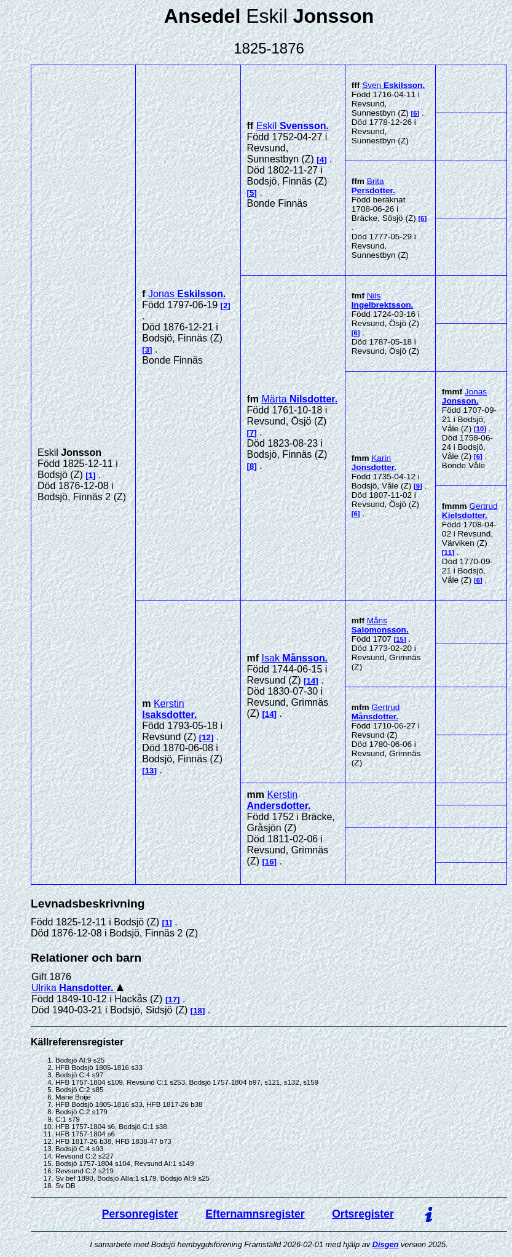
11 (448, 552)
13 (149, 770)
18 (197, 1010)
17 (172, 999)
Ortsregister (363, 1214)
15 (400, 639)
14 (310, 680)
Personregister (140, 1214)
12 (206, 737)
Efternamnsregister (254, 1214)
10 (480, 429)
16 (269, 861)
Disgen (385, 1244)
